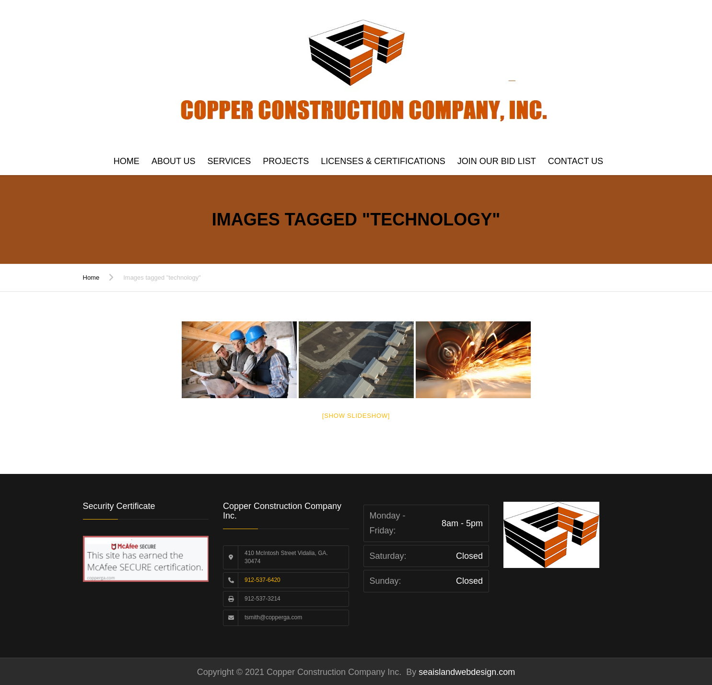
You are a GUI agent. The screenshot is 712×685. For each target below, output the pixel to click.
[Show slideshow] (356, 415)
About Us (174, 161)
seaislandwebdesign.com (465, 672)
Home (127, 161)
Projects (286, 161)
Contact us (575, 161)
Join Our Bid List (496, 161)
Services (229, 161)
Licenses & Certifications (383, 161)
